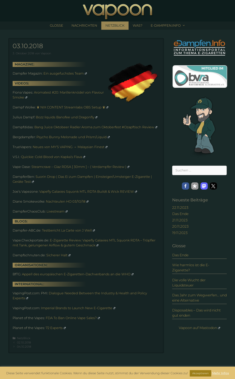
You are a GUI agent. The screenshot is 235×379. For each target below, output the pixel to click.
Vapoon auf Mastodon (199, 328)
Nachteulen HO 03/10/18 (67, 201)
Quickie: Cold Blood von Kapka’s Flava (53, 157)
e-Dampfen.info (170, 25)
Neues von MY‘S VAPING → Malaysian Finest (70, 147)
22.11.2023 (180, 208)
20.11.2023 (180, 226)
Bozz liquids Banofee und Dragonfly (66, 117)
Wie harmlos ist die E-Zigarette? (190, 267)
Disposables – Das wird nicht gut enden (196, 313)
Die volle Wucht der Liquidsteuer (189, 283)
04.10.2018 (24, 346)
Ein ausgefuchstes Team (65, 73)
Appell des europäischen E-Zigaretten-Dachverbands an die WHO (78, 274)
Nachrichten (84, 25)
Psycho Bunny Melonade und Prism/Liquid (73, 137)
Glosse (56, 25)
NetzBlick (114, 25)
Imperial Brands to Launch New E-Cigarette (78, 308)
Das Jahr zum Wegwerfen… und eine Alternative (199, 298)
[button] (185, 186)
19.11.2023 (179, 233)
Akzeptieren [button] (200, 373)
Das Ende (180, 214)
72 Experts (56, 328)
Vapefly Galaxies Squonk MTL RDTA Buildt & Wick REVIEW (88, 192)
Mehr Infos (220, 373)
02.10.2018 (24, 342)
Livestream (57, 211)
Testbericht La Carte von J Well (68, 230)
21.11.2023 (179, 220)
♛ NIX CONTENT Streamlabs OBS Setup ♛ (72, 107)
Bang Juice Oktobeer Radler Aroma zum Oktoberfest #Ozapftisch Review (95, 127)
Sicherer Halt (58, 255)
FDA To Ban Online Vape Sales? (73, 318)
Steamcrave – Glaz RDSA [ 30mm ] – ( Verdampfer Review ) (80, 167)
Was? (137, 25)
